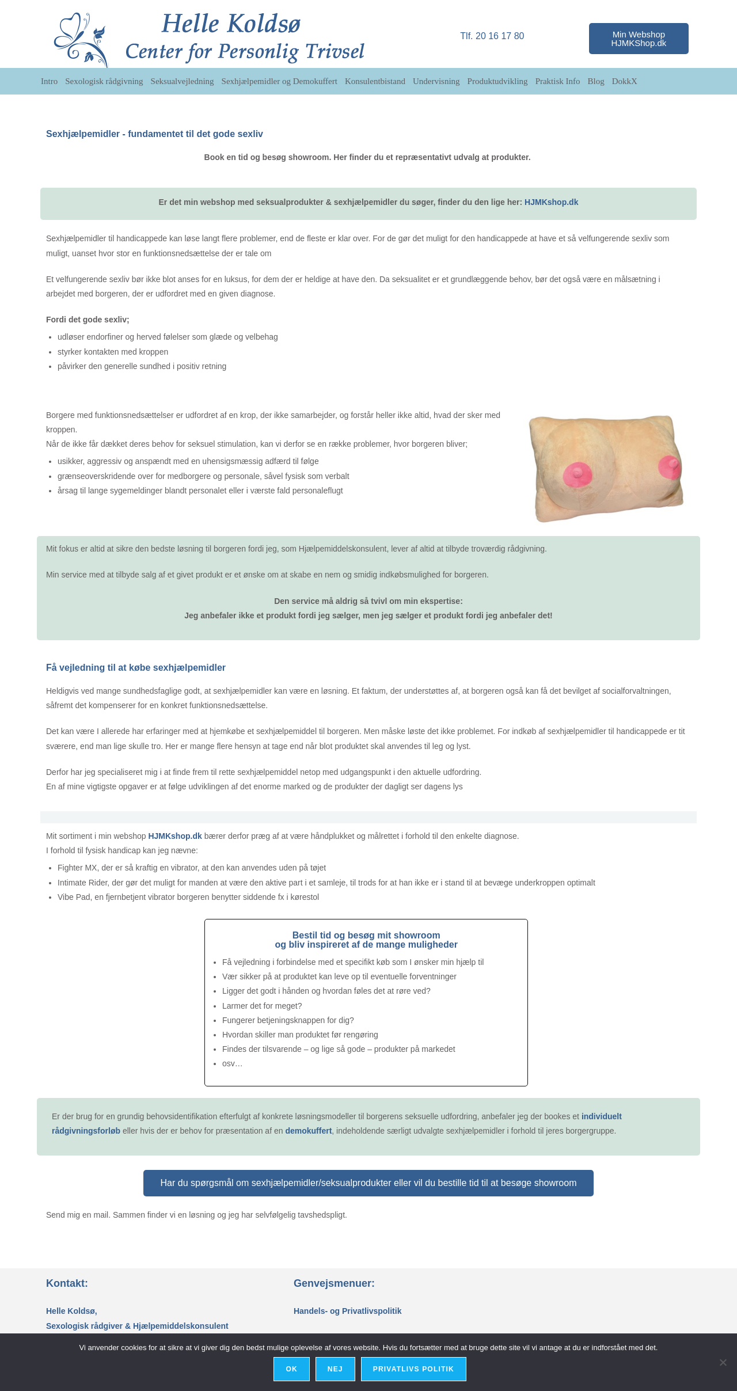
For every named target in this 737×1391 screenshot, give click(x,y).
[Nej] (722, 1363)
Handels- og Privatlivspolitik (348, 1311)
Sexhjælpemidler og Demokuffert (279, 81)
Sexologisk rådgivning (104, 81)
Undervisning (436, 81)
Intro (49, 81)
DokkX (624, 81)
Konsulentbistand (375, 81)
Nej (336, 1370)
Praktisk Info (557, 81)
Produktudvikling (498, 81)
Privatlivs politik (414, 1370)
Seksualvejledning (182, 81)
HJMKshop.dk (551, 202)
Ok (293, 1370)
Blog (596, 81)
